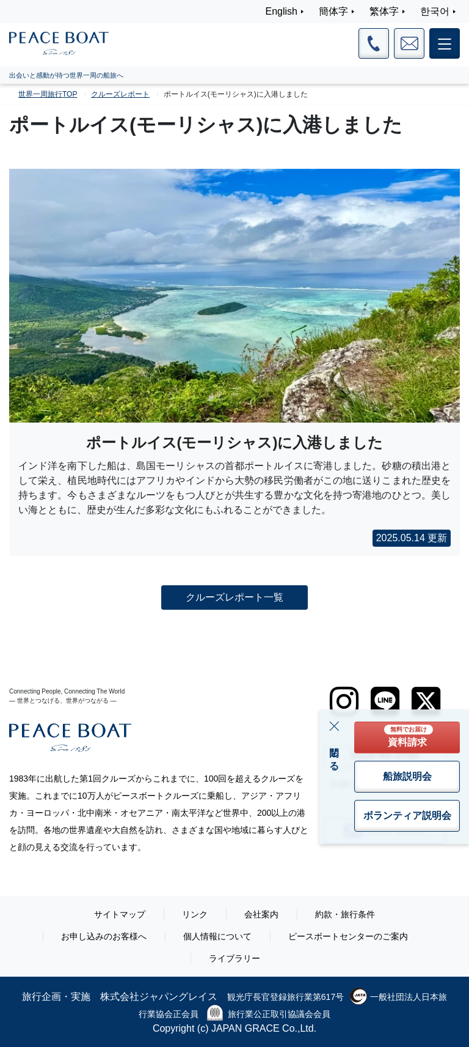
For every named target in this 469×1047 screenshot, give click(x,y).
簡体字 (333, 11)
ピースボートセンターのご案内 (348, 936)
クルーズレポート (120, 94)
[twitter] (426, 701)
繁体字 (384, 11)
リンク (195, 914)
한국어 (434, 11)
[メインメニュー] (444, 43)
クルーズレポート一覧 (234, 597)
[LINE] (385, 701)
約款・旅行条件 (345, 914)
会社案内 (261, 914)
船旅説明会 (407, 776)
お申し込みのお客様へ (104, 936)
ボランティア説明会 (407, 815)
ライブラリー (234, 958)
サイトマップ (119, 914)
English (281, 11)
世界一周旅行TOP (47, 94)
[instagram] (344, 701)
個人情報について (217, 936)
